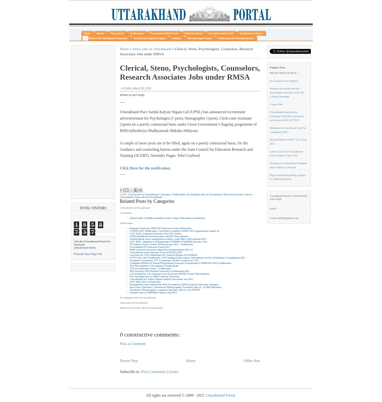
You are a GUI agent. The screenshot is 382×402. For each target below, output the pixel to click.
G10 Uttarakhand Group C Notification (150, 268)
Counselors (165, 194)
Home (124, 49)
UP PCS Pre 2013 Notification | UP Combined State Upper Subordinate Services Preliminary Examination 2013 (187, 257)
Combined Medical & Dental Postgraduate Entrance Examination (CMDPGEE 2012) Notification (180, 263)
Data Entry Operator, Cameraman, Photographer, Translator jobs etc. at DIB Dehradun (175, 287)
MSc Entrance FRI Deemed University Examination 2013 (159, 271)
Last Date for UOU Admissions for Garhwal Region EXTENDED (163, 255)
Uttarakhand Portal (220, 395)
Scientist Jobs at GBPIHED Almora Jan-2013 (153, 292)
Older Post (252, 361)
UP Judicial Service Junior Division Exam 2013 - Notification (161, 244)
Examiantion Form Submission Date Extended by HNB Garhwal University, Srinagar (174, 284)
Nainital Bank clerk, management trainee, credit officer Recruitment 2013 (168, 239)
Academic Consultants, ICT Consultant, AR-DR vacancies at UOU (164, 260)
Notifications (178, 194)
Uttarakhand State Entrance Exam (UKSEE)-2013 (156, 252)
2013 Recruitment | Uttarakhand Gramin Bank (154, 265)
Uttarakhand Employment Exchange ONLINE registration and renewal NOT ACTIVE (287, 116)
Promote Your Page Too (88, 253)
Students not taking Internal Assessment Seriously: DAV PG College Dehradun (287, 92)
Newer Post (129, 361)
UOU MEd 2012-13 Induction (145, 281)
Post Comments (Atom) (159, 372)
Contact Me (276, 104)
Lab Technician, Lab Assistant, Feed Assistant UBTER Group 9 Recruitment (169, 273)
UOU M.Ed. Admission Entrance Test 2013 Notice (155, 233)
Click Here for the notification (145, 168)
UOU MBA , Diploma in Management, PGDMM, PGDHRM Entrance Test (168, 241)
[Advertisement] (93, 122)
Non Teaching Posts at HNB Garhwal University (155, 276)
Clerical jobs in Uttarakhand (143, 194)
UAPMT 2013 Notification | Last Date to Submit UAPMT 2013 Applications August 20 (174, 231)
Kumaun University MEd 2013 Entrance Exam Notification (160, 228)
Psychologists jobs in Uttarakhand (204, 194)
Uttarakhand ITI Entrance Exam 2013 (150, 247)
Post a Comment (133, 344)
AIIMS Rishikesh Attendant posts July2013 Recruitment (159, 236)
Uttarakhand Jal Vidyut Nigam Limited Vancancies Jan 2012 (161, 279)
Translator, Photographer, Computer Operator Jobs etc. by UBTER (165, 290)
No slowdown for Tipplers (284, 80)
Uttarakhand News (85, 247)
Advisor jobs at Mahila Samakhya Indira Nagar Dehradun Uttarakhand (167, 218)
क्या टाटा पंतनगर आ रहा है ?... (285, 73)
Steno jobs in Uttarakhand (152, 49)
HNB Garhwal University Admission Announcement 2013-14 (161, 249)
